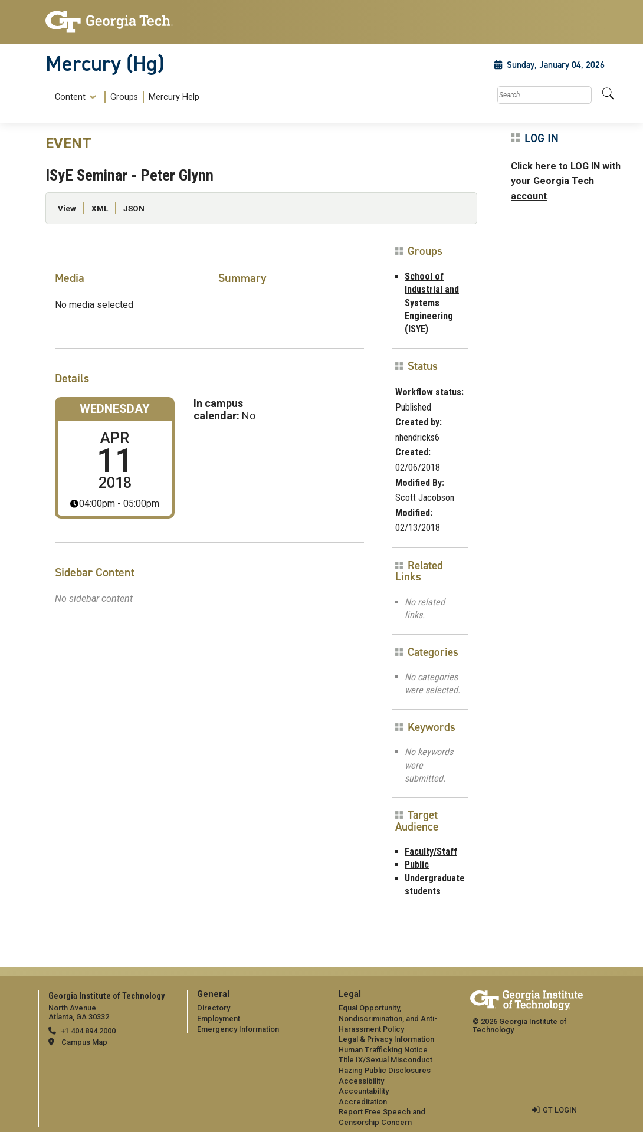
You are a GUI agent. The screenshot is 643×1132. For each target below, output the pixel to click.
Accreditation (363, 1101)
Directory (213, 1007)
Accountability (364, 1091)
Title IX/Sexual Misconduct (385, 1059)
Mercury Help (174, 97)
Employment (218, 1018)
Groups (124, 97)
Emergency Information (238, 1029)
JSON (134, 208)
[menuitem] (124, 97)
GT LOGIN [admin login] (560, 1109)
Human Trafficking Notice (383, 1049)
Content (70, 97)
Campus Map (84, 1042)
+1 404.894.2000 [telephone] (88, 1030)
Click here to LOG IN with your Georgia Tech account (566, 181)
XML (99, 208)
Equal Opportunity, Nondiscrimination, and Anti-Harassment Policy (388, 1018)
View (67, 208)
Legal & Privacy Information (386, 1039)
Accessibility (361, 1081)
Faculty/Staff (431, 851)
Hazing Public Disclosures (385, 1070)
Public (417, 864)
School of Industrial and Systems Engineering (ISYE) (432, 303)
